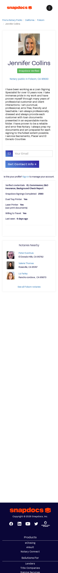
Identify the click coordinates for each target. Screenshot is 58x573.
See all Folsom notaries (29, 286)
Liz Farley (23, 273)
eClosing (30, 543)
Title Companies (30, 568)
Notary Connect (30, 551)
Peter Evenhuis (26, 253)
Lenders (30, 563)
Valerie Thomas (26, 263)
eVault (30, 547)
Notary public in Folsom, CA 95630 (29, 79)
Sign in (25, 176)
